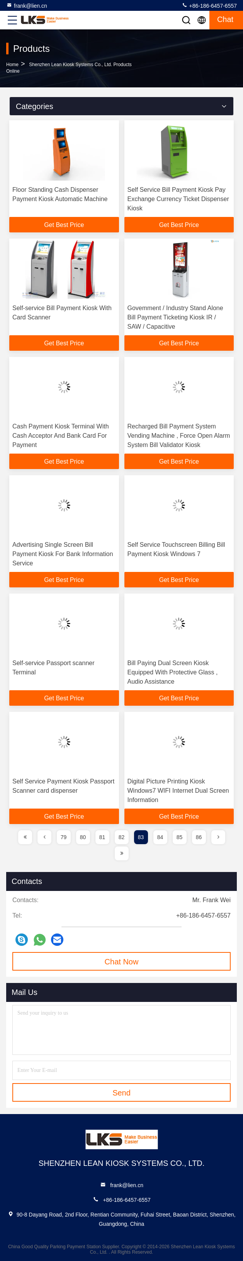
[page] (25, 837)
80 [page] (83, 837)
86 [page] (199, 837)
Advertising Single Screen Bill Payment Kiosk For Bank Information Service (62, 554)
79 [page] (64, 837)
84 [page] (160, 837)
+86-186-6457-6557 (209, 5)
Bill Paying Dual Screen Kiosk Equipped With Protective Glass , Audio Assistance (172, 672)
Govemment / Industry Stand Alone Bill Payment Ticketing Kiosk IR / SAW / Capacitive (175, 317)
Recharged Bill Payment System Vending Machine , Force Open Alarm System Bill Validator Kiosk (178, 435)
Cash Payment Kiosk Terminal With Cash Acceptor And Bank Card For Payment (60, 435)
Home (12, 64)
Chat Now (122, 961)
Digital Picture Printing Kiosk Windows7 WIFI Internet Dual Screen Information (178, 790)
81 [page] (102, 837)
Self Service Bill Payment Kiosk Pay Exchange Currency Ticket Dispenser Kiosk (178, 199)
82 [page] (122, 837)
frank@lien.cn (26, 5)
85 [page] (180, 837)
